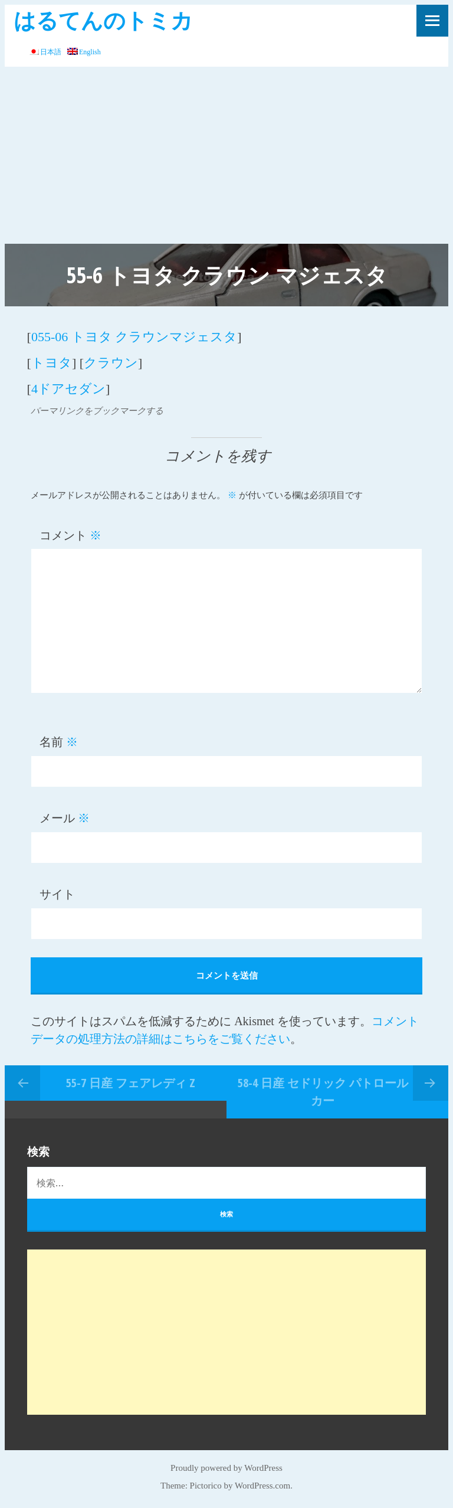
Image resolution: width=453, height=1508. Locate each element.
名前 (59, 741)
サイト (57, 894)
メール (65, 818)
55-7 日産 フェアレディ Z (130, 1083)
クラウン (111, 362)
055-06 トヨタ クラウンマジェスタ (134, 336)
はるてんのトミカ (103, 20)
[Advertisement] (226, 155)
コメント (70, 535)
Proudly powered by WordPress (226, 1468)
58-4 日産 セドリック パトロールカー (323, 1091)
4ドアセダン (68, 388)
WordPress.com (262, 1485)
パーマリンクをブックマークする (97, 411)
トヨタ (51, 362)
